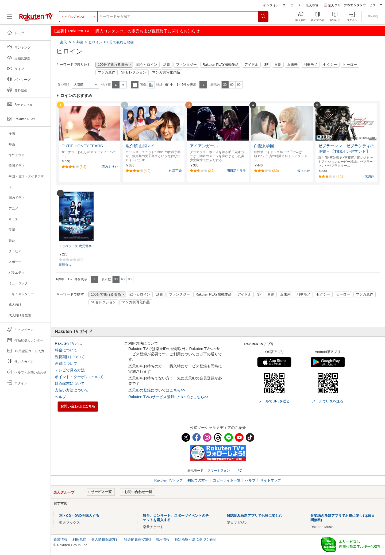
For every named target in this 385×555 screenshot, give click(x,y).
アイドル (251, 65)
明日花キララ (236, 171)
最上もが (303, 171)
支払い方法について (71, 390)
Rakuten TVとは (68, 343)
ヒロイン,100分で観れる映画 (111, 42)
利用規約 (79, 539)
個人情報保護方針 (105, 539)
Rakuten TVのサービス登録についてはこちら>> (168, 397)
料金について (66, 350)
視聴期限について (70, 357)
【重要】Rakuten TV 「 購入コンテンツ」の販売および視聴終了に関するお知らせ (126, 31)
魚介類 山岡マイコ (142, 146)
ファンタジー (186, 65)
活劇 (166, 65)
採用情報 (163, 539)
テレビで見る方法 (70, 370)
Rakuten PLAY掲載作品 (220, 65)
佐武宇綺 (175, 171)
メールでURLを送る (274, 401)
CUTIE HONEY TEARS (82, 146)
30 (224, 85)
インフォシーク (274, 5)
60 (231, 85)
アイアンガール (204, 146)
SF (266, 65)
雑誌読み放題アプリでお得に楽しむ (254, 516)
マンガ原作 (106, 72)
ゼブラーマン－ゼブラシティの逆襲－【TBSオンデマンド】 (346, 149)
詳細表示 (151, 84)
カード (295, 5)
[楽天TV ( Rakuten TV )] (36, 17)
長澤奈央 (65, 265)
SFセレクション (133, 72)
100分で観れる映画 (113, 65)
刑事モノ (310, 65)
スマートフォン (218, 470)
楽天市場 (312, 5)
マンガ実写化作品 (166, 72)
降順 (123, 84)
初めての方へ (197, 480)
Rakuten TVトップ (169, 480)
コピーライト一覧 (227, 480)
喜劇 (277, 65)
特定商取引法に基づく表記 (195, 539)
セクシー (330, 65)
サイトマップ (270, 480)
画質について (66, 363)
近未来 (292, 65)
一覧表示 (134, 84)
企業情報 (60, 539)
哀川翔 (369, 176)
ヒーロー (350, 65)
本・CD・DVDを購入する (79, 516)
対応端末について (70, 383)
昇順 (116, 84)
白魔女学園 (264, 146)
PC (239, 470)
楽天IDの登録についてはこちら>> (156, 390)
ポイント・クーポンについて (79, 377)
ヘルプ (60, 397)
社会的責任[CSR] (137, 539)
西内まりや (110, 167)
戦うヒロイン (146, 65)
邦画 (79, 42)
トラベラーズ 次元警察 (75, 246)
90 (238, 85)
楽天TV (66, 42)
